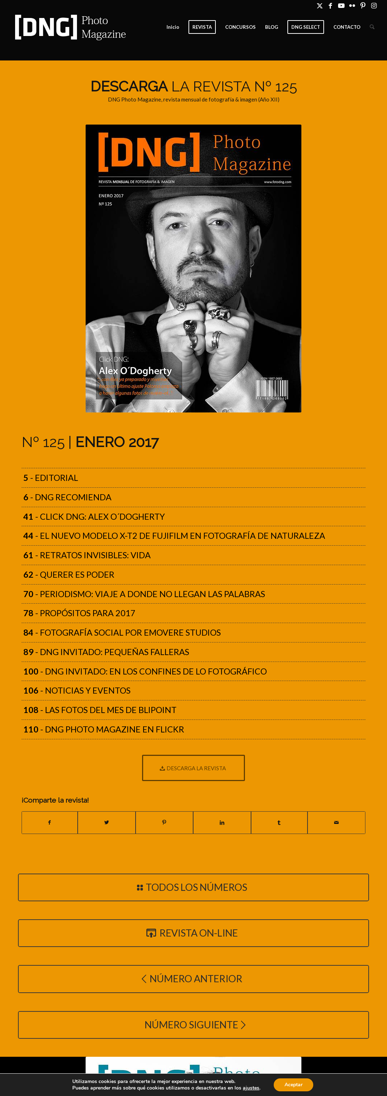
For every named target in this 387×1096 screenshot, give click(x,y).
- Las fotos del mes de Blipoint (100, 710)
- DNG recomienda (67, 497)
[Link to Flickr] (352, 5)
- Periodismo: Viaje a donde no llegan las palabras (144, 594)
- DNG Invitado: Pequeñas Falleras (106, 652)
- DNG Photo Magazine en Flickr (103, 729)
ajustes (255, 1088)
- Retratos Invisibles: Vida (87, 555)
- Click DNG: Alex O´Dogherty (94, 516)
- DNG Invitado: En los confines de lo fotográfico (145, 671)
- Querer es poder (68, 574)
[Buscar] (372, 27)
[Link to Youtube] (341, 5)
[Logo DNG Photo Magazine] (69, 27)
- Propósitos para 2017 (79, 613)
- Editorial (50, 478)
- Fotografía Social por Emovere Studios (122, 632)
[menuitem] (173, 27)
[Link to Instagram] (373, 5)
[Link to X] (319, 5)
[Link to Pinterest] (363, 5)
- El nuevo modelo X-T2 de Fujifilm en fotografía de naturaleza (174, 536)
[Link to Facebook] (330, 5)
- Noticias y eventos (77, 690)
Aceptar (298, 1085)
